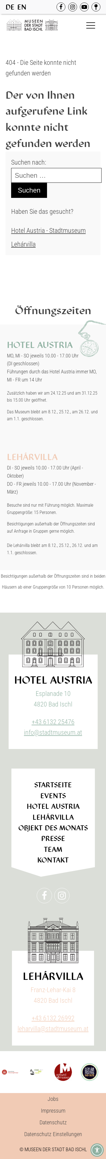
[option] (21, 7)
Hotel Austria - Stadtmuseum (48, 230)
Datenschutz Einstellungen (53, 1134)
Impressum (53, 1110)
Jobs (53, 1099)
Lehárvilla (23, 244)
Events (53, 796)
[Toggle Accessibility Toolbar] (97, 1150)
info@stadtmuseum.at (53, 732)
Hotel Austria (53, 806)
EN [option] (21, 7)
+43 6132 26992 (53, 1018)
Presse (53, 839)
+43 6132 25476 (53, 722)
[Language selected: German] (17, 7)
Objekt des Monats (53, 828)
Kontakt (53, 860)
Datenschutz (53, 1122)
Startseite (53, 785)
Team (53, 849)
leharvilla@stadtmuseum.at (53, 1029)
